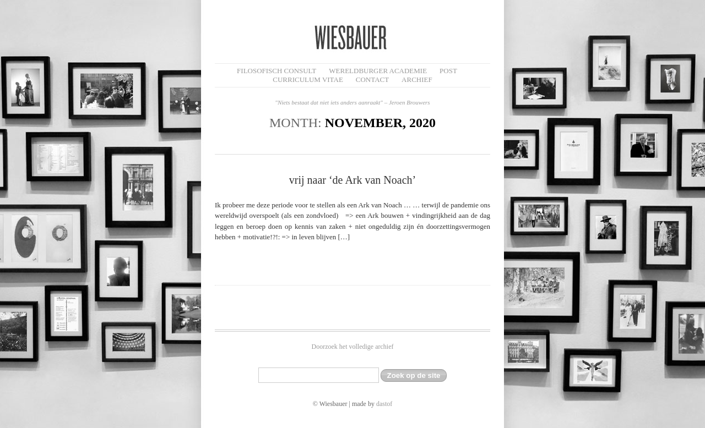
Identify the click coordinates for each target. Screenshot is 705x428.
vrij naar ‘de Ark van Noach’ (352, 180)
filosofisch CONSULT (276, 71)
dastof (384, 404)
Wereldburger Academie (378, 71)
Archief (417, 79)
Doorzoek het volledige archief (353, 346)
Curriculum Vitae (308, 79)
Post (448, 71)
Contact (372, 79)
